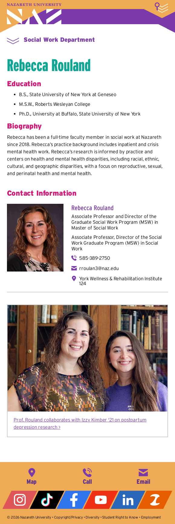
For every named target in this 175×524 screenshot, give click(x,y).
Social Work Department (59, 39)
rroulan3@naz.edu (98, 268)
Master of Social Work (94, 227)
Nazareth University (34, 13)
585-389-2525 (87, 476)
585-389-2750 (94, 257)
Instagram (20, 500)
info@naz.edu (143, 476)
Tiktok (47, 500)
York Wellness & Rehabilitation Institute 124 (120, 281)
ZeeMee (155, 500)
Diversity (92, 517)
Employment (151, 517)
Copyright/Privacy (68, 517)
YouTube (101, 500)
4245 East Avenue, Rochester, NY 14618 (32, 476)
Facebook (74, 500)
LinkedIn (128, 500)
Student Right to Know (120, 517)
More (161, 7)
